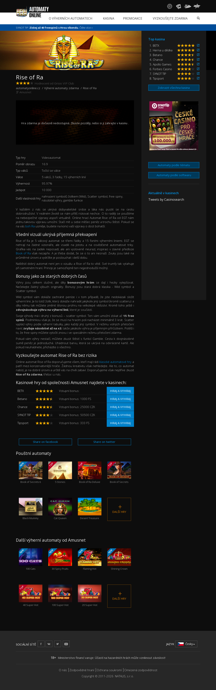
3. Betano (155, 55)
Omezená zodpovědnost (140, 670)
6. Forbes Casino (160, 69)
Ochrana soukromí (109, 670)
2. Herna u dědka (160, 50)
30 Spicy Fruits (60, 559)
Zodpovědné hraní (81, 670)
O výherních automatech (70, 18)
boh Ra (30, 226)
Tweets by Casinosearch (166, 199)
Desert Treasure (90, 509)
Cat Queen (60, 509)
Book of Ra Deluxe (90, 473)
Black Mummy (31, 509)
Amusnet (25, 92)
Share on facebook (45, 442)
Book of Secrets (119, 473)
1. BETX (154, 45)
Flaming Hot (90, 559)
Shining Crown (119, 559)
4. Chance (156, 59)
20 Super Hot (90, 596)
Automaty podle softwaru (174, 175)
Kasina (108, 18)
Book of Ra (23, 253)
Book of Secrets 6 (31, 473)
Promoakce (132, 18)
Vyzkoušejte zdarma (170, 18)
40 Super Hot (31, 596)
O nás (63, 670)
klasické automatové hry (115, 362)
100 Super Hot (60, 596)
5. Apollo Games (160, 64)
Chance (22, 407)
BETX (20, 391)
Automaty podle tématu (174, 165)
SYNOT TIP (24, 415)
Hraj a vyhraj (120, 391)
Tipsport (22, 423)
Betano (22, 399)
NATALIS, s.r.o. (124, 676)
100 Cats (31, 559)
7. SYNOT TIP (157, 73)
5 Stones (60, 473)
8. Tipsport (156, 78)
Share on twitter (104, 442)
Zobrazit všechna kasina (174, 88)
